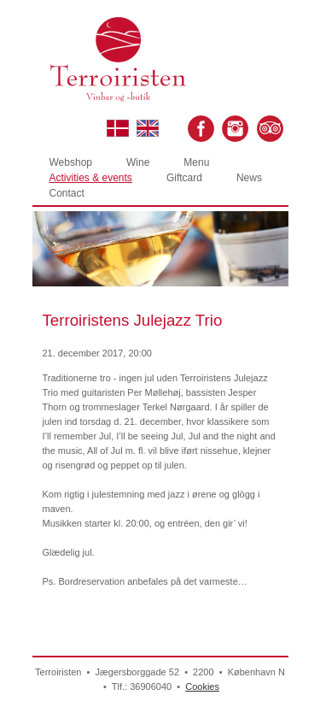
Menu (196, 162)
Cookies (202, 686)
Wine (137, 162)
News (249, 178)
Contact (66, 193)
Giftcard (184, 178)
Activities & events (90, 178)
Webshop (70, 162)
